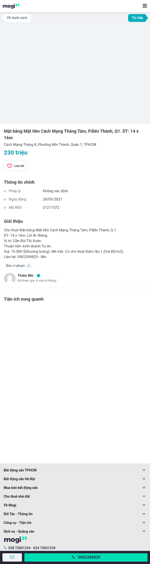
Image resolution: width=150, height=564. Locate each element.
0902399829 (89, 557)
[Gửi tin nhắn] (12, 557)
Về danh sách (17, 18)
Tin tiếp (137, 18)
